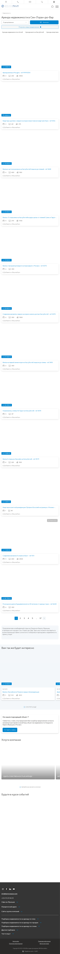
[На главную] (10, 6)
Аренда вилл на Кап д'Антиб (34, 32)
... (36, 618)
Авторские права (44, 943)
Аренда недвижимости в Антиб (12, 32)
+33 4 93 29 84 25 (7, 898)
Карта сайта (16, 941)
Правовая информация (44, 941)
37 (40, 618)
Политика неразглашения (15, 943)
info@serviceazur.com (9, 894)
